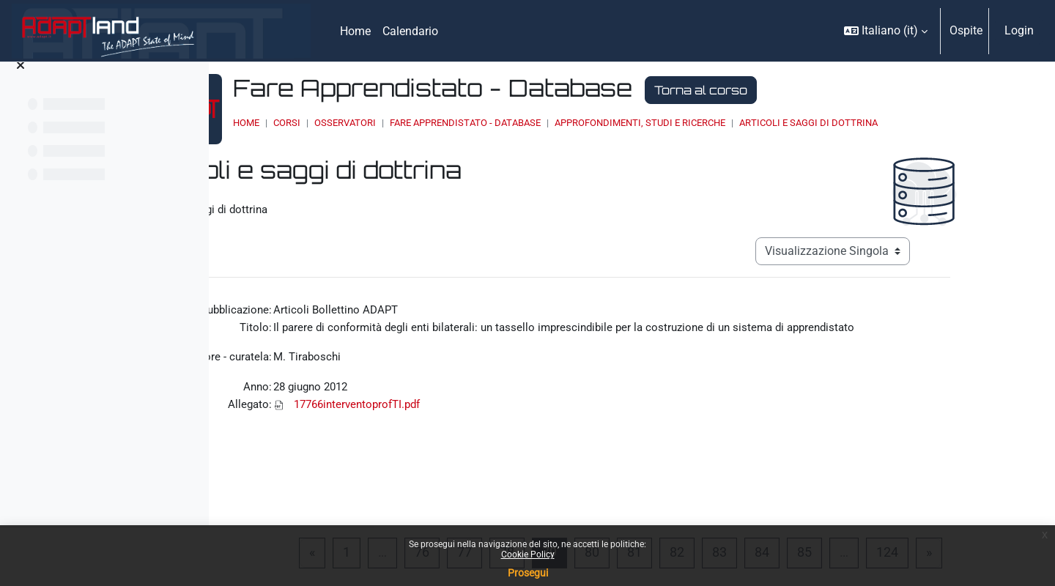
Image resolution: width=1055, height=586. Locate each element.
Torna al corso (836, 90)
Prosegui (528, 573)
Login (1019, 30)
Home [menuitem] (355, 31)
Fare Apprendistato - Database (600, 122)
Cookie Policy (528, 554)
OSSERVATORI (480, 122)
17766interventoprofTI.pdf (451, 408)
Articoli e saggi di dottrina (944, 122)
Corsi (422, 122)
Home (382, 122)
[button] (885, 31)
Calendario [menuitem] (410, 31)
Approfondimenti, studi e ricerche (775, 122)
